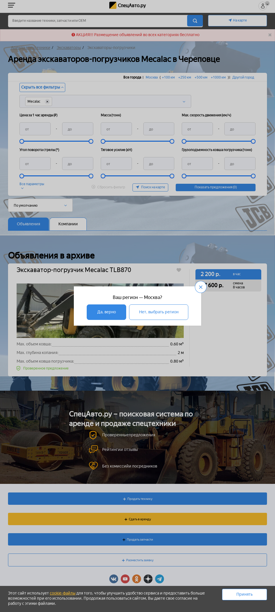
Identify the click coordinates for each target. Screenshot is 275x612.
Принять (244, 594)
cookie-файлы (63, 593)
